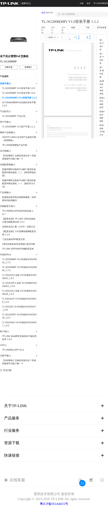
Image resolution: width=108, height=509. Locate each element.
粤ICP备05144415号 (54, 504)
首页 (43, 13)
